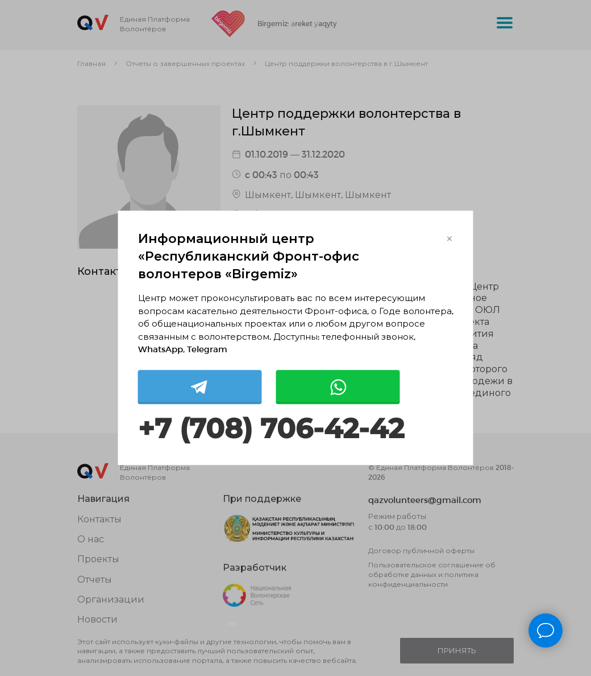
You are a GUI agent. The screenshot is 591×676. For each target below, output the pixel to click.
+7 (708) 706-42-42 (271, 429)
